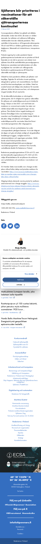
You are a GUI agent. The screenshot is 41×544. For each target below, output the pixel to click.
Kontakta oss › (20, 527)
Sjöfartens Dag (20, 413)
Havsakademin (20, 408)
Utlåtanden (20, 435)
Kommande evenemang (20, 403)
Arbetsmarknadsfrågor (20, 378)
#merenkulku (28, 513)
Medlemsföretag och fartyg (20, 425)
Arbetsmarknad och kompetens (20, 367)
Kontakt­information (20, 440)
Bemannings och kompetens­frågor (20, 371)
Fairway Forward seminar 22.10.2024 (20, 416)
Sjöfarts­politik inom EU (20, 344)
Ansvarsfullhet (20, 353)
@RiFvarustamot (13, 513)
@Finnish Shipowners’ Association (20, 504)
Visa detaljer (29, 274)
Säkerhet (20, 361)
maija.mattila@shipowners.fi (25, 208)
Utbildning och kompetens (20, 373)
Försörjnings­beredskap (20, 356)
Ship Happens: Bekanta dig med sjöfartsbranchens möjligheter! (20, 381)
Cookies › (20, 533)
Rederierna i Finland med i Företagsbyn (20, 376)
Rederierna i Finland (20, 422)
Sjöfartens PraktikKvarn (20, 385)
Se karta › (20, 491)
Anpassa (21, 285)
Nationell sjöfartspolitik (20, 342)
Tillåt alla (20, 280)
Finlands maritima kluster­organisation (20, 411)
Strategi (20, 438)
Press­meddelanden (20, 430)
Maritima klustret (20, 400)
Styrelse (20, 433)
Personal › (20, 529)
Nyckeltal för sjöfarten (20, 347)
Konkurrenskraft (20, 338)
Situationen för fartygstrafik (20, 394)
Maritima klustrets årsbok (20, 406)
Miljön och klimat (20, 359)
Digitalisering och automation (20, 390)
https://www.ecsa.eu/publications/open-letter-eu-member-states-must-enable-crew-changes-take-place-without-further (19, 174)
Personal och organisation (20, 428)
